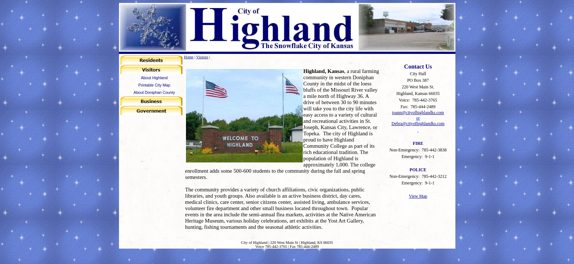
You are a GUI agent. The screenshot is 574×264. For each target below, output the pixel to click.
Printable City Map (154, 85)
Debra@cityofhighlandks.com (417, 123)
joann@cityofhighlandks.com (418, 112)
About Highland (154, 78)
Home (189, 57)
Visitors (202, 57)
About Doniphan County (154, 92)
